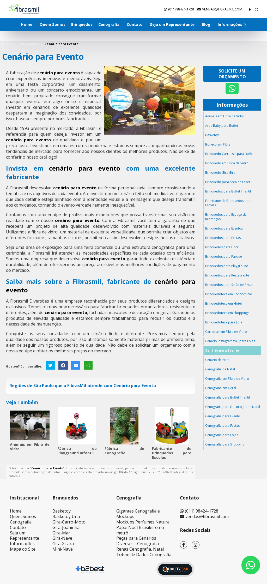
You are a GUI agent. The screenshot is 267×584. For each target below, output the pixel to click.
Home (26, 24)
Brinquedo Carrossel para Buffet (229, 154)
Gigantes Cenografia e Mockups (138, 513)
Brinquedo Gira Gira (220, 172)
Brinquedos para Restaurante (227, 275)
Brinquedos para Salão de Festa (229, 284)
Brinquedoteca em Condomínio (228, 294)
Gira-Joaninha (66, 527)
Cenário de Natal (217, 360)
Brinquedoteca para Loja (223, 322)
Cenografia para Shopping (224, 444)
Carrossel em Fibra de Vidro (226, 331)
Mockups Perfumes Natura (142, 522)
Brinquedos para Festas (223, 238)
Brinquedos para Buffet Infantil (228, 191)
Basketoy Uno (66, 516)
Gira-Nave (62, 538)
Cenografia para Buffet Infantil (227, 397)
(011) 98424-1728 (181, 9)
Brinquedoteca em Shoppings (227, 313)
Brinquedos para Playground (226, 266)
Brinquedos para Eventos (224, 228)
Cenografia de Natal (220, 369)
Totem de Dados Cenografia (143, 554)
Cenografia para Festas (222, 425)
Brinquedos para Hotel (222, 247)
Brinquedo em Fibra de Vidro (226, 163)
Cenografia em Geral (220, 388)
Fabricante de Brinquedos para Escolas (172, 453)
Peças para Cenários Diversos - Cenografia (137, 540)
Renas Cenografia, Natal (140, 549)
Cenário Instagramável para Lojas (230, 341)
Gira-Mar (61, 533)
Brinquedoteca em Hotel (223, 303)
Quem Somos (52, 24)
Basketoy (212, 135)
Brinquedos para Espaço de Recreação (226, 216)
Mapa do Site (22, 549)
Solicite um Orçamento (232, 74)
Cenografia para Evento (222, 416)
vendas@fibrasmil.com (222, 9)
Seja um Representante (172, 24)
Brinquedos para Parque (223, 256)
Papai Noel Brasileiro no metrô (140, 530)
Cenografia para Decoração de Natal (232, 407)
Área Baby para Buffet (221, 125)
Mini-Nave (62, 549)
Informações (232, 24)
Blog (206, 24)
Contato (135, 24)
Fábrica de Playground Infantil (77, 450)
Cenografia (108, 24)
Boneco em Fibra (217, 144)
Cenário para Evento (222, 350)
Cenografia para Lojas (221, 435)
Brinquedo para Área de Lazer (227, 182)
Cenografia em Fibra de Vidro (227, 378)
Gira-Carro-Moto (69, 522)
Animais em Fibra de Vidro (30, 446)
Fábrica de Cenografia (124, 450)
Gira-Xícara (63, 543)
